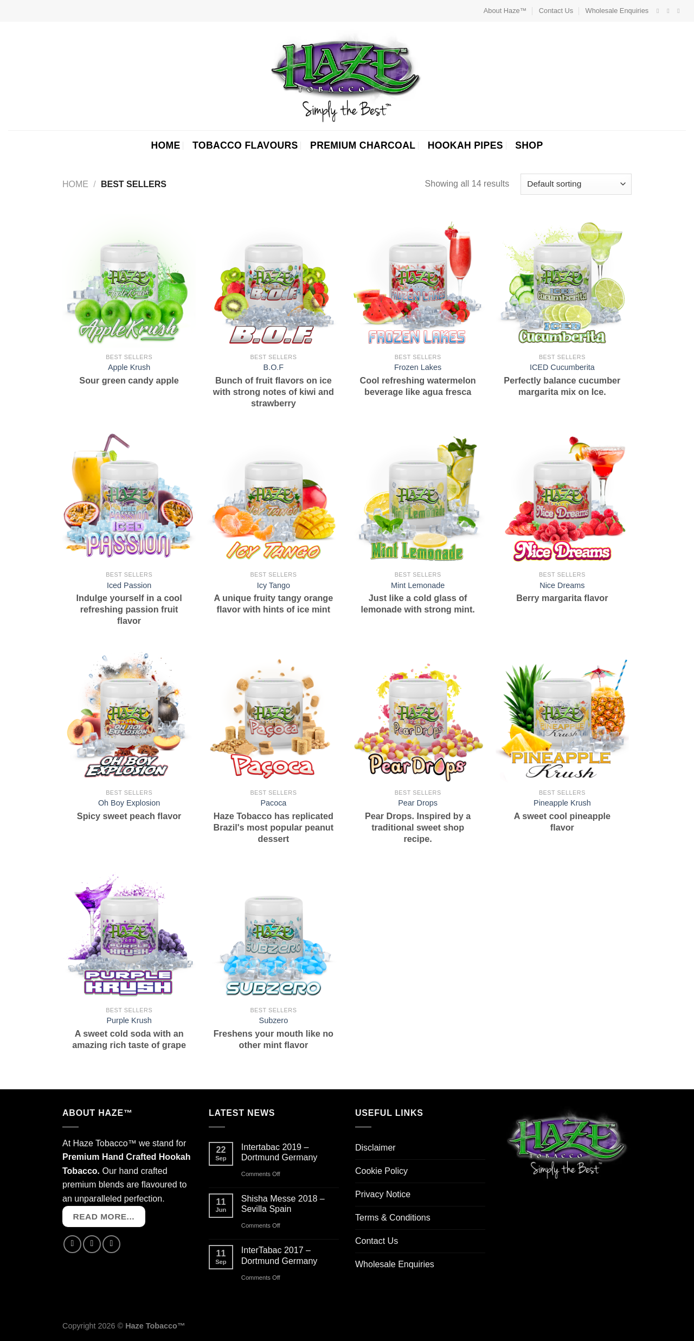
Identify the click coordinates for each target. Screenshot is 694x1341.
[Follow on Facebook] (660, 11)
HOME (165, 145)
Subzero (273, 1020)
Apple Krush (129, 367)
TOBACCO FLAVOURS (245, 145)
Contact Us (556, 11)
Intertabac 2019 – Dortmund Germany (279, 1152)
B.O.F (274, 367)
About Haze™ (505, 11)
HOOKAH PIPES (465, 145)
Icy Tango (273, 585)
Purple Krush (129, 1020)
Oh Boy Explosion (129, 803)
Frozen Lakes (417, 367)
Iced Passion (129, 585)
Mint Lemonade (418, 585)
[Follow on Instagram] (670, 11)
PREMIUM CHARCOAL (362, 145)
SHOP (529, 145)
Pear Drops (418, 803)
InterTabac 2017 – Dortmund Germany (279, 1255)
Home (75, 184)
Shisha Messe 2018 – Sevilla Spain (283, 1204)
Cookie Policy (381, 1171)
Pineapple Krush (562, 803)
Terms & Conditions (392, 1217)
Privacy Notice (382, 1194)
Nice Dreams (561, 585)
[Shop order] (576, 184)
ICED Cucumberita (562, 367)
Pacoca (273, 803)
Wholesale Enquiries (617, 11)
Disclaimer (375, 1147)
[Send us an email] (680, 11)
